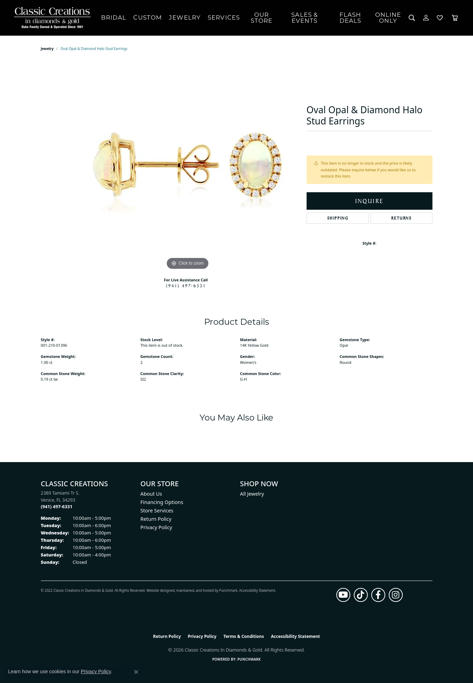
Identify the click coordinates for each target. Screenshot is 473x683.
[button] (412, 18)
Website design (158, 590)
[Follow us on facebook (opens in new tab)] (378, 595)
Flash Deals (350, 17)
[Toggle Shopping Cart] (455, 18)
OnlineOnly (388, 17)
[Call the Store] (57, 506)
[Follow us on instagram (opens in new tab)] (396, 595)
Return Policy (156, 519)
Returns (401, 218)
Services (224, 17)
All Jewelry (252, 493)
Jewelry (185, 17)
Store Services (157, 510)
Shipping (338, 218)
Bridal (114, 17)
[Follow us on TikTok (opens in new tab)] (361, 595)
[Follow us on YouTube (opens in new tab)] (343, 595)
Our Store (262, 17)
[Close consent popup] (136, 672)
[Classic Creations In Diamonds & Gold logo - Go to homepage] (50, 18)
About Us (151, 493)
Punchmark (228, 590)
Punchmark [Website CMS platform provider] (249, 659)
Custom (147, 17)
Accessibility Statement (257, 590)
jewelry (47, 48)
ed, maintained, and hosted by (195, 590)
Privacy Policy (156, 527)
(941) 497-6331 (186, 285)
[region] (188, 167)
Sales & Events (304, 17)
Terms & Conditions (243, 636)
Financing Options (162, 502)
